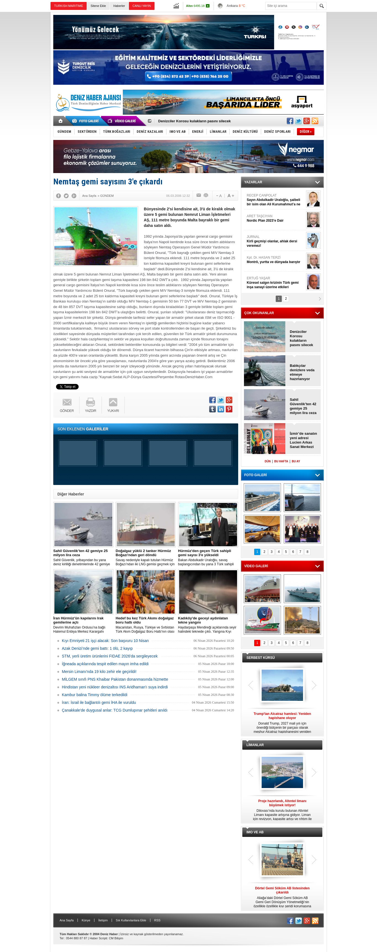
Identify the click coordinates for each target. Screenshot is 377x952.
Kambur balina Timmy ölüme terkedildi (94, 695)
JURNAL (276, 241)
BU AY (296, 461)
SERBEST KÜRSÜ (260, 658)
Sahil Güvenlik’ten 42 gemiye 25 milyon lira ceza (303, 406)
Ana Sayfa (67, 920)
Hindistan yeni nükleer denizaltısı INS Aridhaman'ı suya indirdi (115, 687)
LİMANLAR (255, 745)
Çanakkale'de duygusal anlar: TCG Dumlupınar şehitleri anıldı (115, 710)
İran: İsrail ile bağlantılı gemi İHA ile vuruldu (99, 702)
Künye (86, 920)
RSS (157, 920)
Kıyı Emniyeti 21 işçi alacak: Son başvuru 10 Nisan (105, 640)
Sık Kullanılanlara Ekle (131, 920)
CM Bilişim (116, 938)
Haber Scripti (98, 938)
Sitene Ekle (98, 5)
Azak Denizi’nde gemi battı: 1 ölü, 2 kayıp (97, 648)
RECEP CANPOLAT (276, 199)
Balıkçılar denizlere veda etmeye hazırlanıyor (302, 372)
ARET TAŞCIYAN (276, 218)
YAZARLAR (253, 182)
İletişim (103, 920)
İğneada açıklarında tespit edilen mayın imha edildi (105, 664)
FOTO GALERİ (255, 475)
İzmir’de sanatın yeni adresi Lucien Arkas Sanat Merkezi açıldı (303, 440)
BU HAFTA (281, 461)
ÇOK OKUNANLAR (259, 313)
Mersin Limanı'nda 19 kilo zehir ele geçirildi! (99, 671)
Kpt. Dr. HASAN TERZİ (276, 260)
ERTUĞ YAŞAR (276, 282)
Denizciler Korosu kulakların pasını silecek (194, 121)
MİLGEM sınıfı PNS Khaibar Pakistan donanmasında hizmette (115, 679)
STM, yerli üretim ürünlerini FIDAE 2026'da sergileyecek (110, 656)
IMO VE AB (255, 832)
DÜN (268, 461)
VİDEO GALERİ (256, 566)
